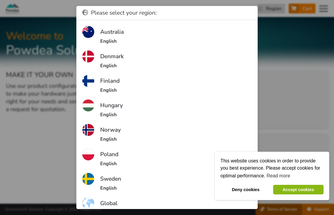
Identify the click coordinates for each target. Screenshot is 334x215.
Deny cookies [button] (245, 189)
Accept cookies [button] (298, 189)
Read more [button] (278, 175)
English (108, 41)
